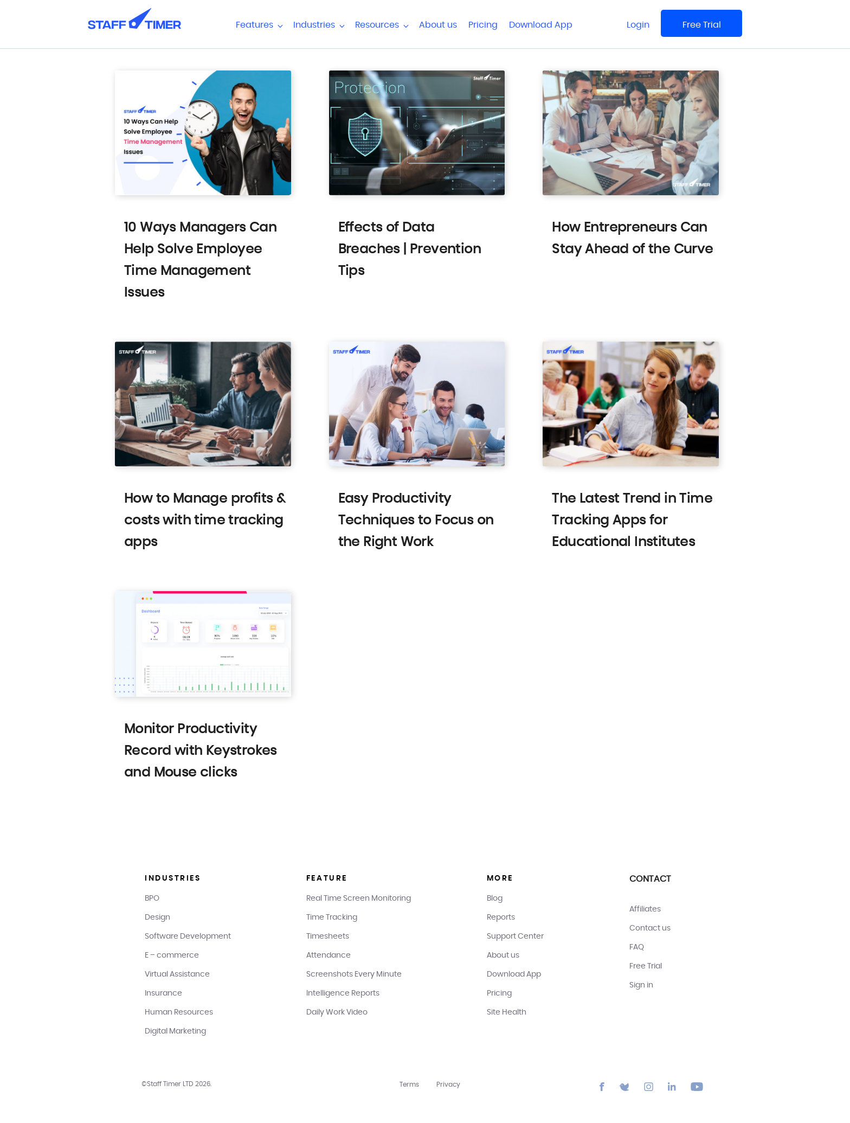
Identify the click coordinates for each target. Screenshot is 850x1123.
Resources (381, 25)
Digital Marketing (175, 1031)
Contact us (650, 928)
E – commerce (172, 955)
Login (638, 25)
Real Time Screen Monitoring (358, 898)
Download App (540, 25)
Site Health (506, 1012)
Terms (409, 1084)
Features (259, 25)
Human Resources (179, 1012)
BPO (152, 898)
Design (157, 917)
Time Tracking (331, 917)
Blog (495, 898)
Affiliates (645, 909)
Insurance (163, 993)
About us (438, 25)
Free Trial (701, 25)
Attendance (328, 955)
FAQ (636, 947)
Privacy (448, 1084)
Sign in (641, 985)
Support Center (515, 936)
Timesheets (327, 936)
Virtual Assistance (177, 974)
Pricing (483, 25)
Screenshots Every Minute (354, 974)
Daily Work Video (337, 1012)
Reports (501, 917)
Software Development (188, 936)
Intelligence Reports (342, 993)
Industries (318, 25)
